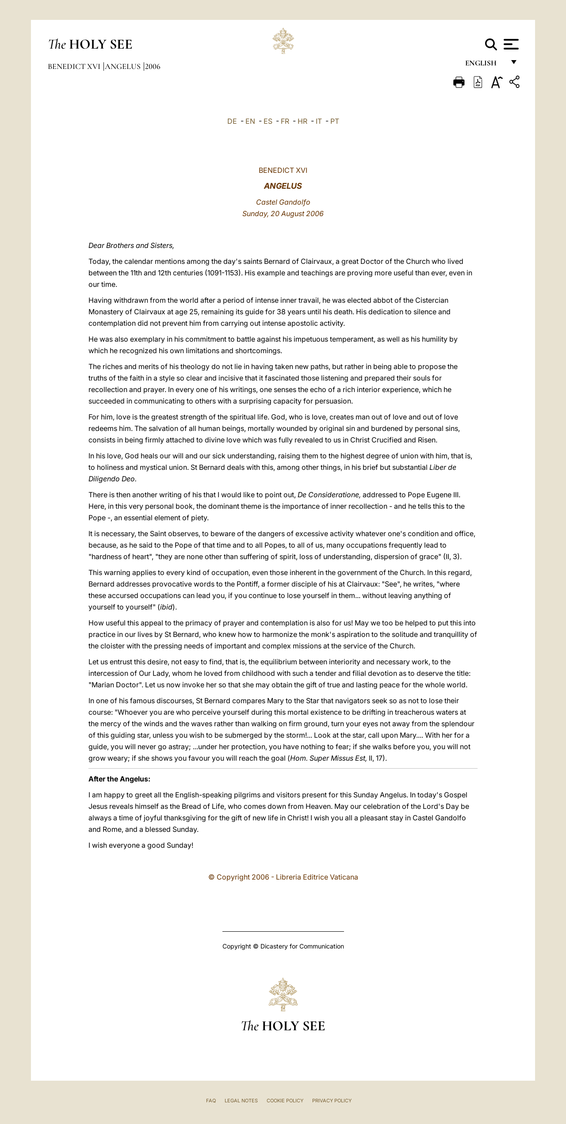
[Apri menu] (510, 44)
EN (250, 121)
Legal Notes (241, 1100)
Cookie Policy (285, 1100)
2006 (153, 66)
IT (319, 121)
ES (268, 121)
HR (302, 121)
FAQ (211, 1100)
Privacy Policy (332, 1100)
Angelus (123, 66)
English (484, 65)
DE (232, 121)
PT (334, 121)
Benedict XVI (75, 66)
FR (285, 121)
